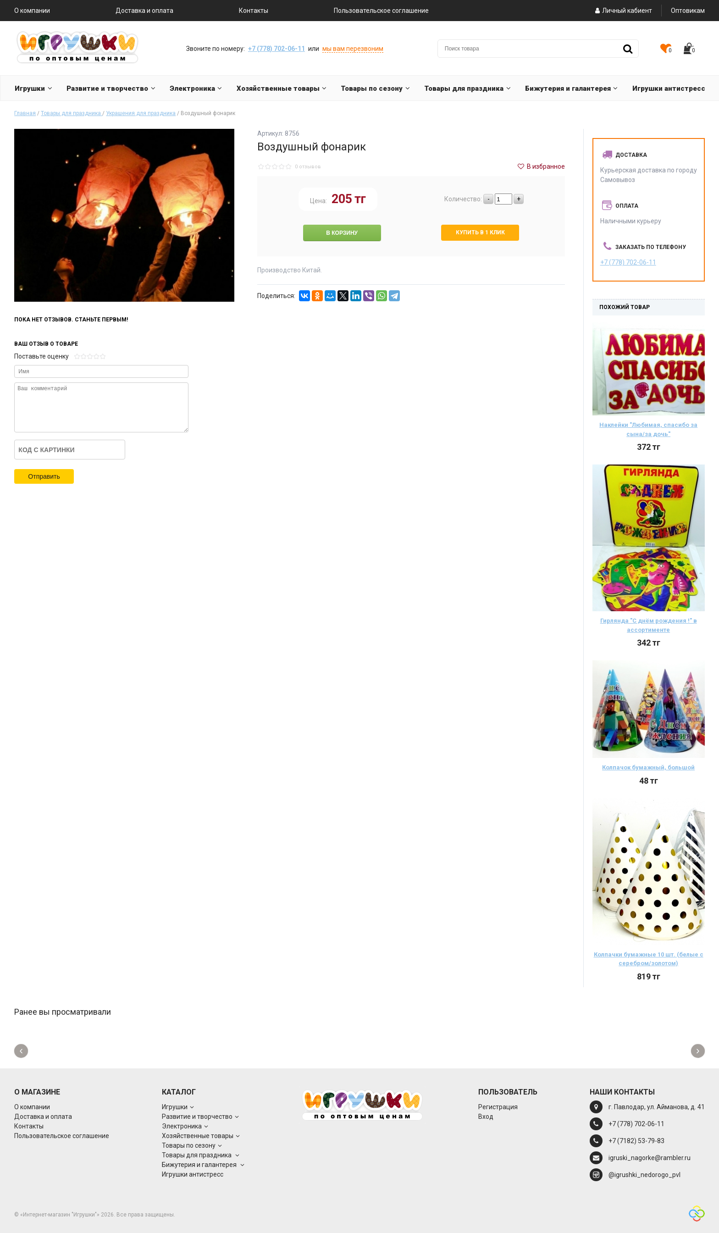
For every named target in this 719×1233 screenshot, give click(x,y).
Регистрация (498, 1107)
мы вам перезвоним (352, 48)
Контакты (253, 10)
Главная (25, 113)
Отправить (44, 476)
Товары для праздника (71, 113)
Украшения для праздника (141, 113)
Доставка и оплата (144, 10)
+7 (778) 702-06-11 (276, 48)
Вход (485, 1116)
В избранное (540, 166)
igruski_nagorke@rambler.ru (649, 1157)
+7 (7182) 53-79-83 (636, 1141)
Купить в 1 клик (480, 232)
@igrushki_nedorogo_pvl (644, 1174)
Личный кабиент (622, 10)
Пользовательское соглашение (381, 10)
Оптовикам (688, 10)
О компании (32, 10)
